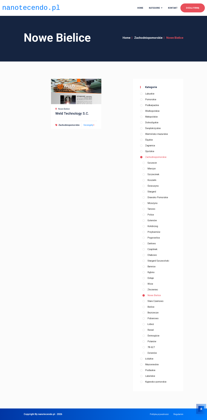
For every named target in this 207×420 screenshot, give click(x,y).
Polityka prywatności (159, 414)
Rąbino (151, 272)
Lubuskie (149, 93)
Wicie (150, 283)
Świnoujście (153, 335)
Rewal (150, 330)
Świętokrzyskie (153, 128)
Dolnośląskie (151, 122)
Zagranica (150, 145)
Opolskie (149, 151)
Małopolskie (151, 116)
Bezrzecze (153, 312)
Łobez (150, 324)
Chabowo (152, 255)
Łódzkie (149, 358)
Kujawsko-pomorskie (155, 381)
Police (150, 214)
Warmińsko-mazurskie (156, 134)
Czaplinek (152, 249)
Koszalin (151, 180)
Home (126, 37)
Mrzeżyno (152, 203)
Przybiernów (153, 232)
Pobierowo (153, 318)
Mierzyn (151, 168)
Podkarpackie (152, 105)
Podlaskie (150, 370)
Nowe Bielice (154, 295)
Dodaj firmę (192, 7)
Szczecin (152, 162)
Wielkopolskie (152, 111)
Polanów (151, 341)
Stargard (151, 191)
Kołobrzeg (152, 226)
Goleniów (152, 220)
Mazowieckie (152, 364)
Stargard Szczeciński (158, 260)
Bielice (150, 306)
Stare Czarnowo (155, 301)
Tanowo (151, 209)
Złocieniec (152, 289)
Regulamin (178, 414)
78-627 (151, 347)
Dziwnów (152, 353)
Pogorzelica (153, 237)
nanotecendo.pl (31, 7)
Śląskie (149, 139)
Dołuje (150, 278)
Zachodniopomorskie (148, 37)
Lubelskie (150, 376)
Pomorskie (150, 99)
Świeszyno (153, 186)
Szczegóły (89, 125)
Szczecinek (153, 174)
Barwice (151, 266)
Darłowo (151, 243)
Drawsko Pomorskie (157, 197)
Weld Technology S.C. (72, 113)
